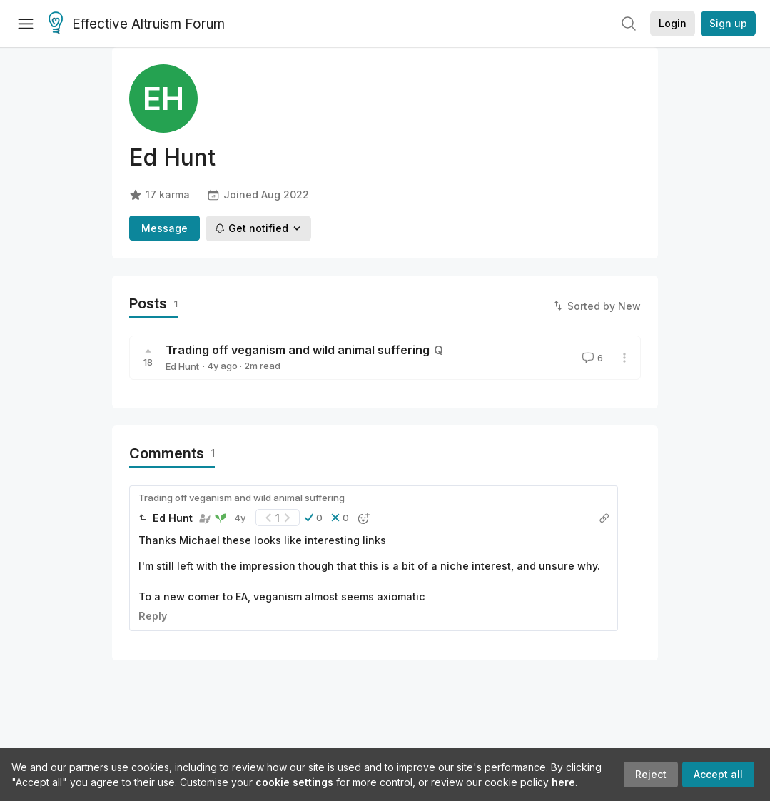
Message (164, 228)
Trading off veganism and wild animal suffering (298, 350)
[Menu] (26, 23)
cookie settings (294, 782)
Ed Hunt (182, 366)
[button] (313, 517)
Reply (152, 616)
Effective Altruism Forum (137, 24)
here (563, 782)
